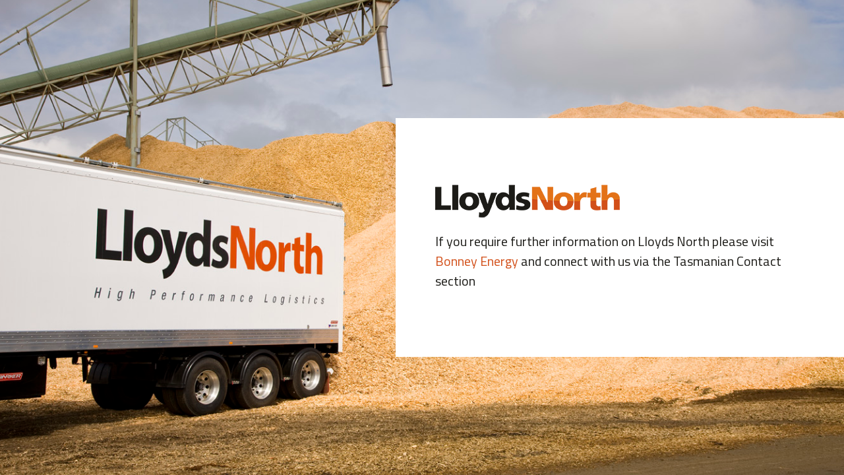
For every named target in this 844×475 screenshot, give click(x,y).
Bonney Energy (476, 261)
